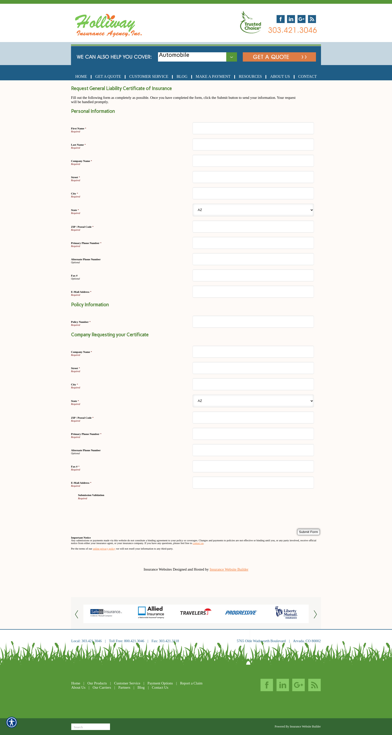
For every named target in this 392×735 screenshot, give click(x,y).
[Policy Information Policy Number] (253, 322)
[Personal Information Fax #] (253, 275)
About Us (78, 687)
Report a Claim (191, 683)
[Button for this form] (77, 614)
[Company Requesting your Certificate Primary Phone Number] (253, 434)
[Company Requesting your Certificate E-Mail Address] (253, 482)
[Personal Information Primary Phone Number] (253, 243)
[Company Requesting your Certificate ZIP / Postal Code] (253, 417)
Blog (141, 687)
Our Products (97, 683)
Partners (124, 687)
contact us (198, 543)
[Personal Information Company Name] (253, 161)
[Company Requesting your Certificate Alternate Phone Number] (253, 450)
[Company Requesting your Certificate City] (253, 384)
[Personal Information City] (253, 193)
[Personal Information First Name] (253, 128)
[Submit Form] (308, 532)
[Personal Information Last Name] (253, 144)
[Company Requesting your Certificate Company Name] (253, 352)
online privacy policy (104, 548)
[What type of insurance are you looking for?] (201, 55)
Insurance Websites (158, 569)
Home (75, 683)
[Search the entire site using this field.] (90, 727)
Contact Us (160, 687)
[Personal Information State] (253, 209)
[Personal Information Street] (253, 177)
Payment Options (160, 683)
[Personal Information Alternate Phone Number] (253, 259)
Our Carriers (102, 687)
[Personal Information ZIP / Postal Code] (253, 226)
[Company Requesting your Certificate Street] (253, 368)
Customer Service (127, 683)
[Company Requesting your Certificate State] (253, 400)
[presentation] (116, 509)
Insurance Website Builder (229, 569)
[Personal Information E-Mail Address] (253, 292)
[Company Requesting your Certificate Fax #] (253, 466)
